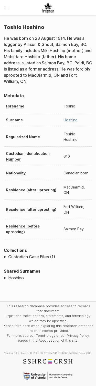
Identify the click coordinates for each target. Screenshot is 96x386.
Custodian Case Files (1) (31, 256)
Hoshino (70, 120)
